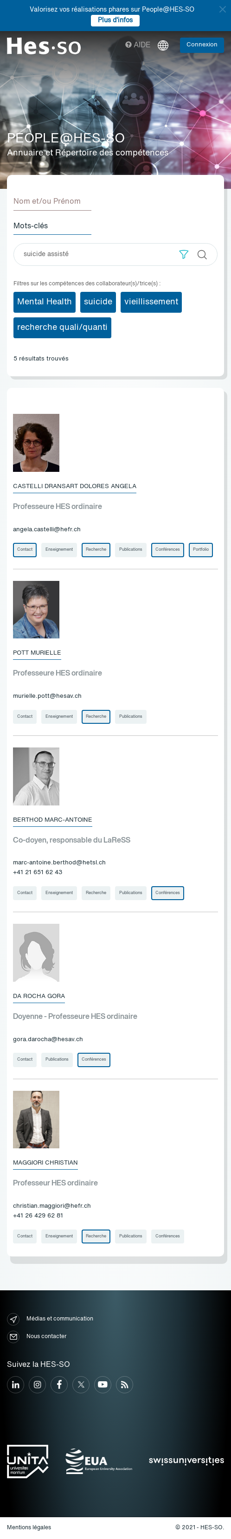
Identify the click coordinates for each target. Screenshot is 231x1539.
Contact (24, 549)
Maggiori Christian (45, 1163)
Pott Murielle (37, 653)
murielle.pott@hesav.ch (47, 696)
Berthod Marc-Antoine (52, 820)
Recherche (96, 549)
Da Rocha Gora (39, 996)
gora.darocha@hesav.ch (48, 1040)
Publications (130, 549)
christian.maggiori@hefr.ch (52, 1206)
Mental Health (44, 302)
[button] (184, 254)
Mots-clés (30, 226)
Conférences (167, 549)
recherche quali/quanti (62, 327)
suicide (98, 302)
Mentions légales (29, 1528)
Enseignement (59, 549)
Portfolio (201, 549)
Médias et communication (50, 1319)
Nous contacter (36, 1337)
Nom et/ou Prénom (47, 202)
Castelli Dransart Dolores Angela (74, 486)
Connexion (202, 45)
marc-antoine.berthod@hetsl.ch (59, 863)
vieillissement (151, 302)
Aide (138, 45)
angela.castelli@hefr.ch (47, 530)
